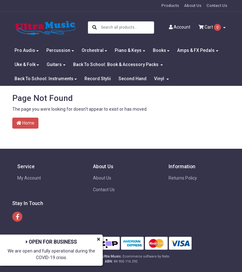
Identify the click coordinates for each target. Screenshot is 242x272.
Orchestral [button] (93, 50)
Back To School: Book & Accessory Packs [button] (116, 64)
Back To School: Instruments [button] (43, 78)
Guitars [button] (54, 64)
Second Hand (132, 78)
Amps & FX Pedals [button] (196, 50)
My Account (29, 177)
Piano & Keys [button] (128, 50)
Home (25, 122)
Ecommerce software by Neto (146, 256)
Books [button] (159, 50)
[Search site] (94, 27)
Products (170, 5)
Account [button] (179, 27)
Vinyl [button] (159, 78)
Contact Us (216, 5)
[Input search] (127, 27)
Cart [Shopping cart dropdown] (210, 27)
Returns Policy (183, 177)
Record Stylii (97, 78)
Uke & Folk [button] (25, 64)
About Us (192, 5)
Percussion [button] (58, 50)
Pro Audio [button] (24, 50)
